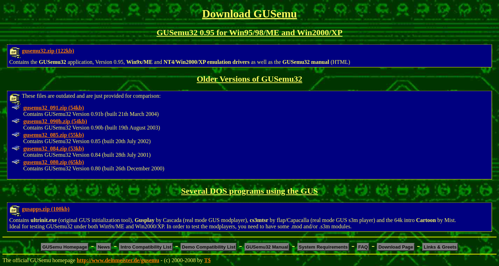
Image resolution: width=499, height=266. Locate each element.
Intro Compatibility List (145, 247)
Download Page (395, 247)
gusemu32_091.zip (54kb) (53, 108)
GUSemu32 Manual (267, 247)
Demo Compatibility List (209, 247)
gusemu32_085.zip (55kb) (53, 135)
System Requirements (323, 247)
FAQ (363, 247)
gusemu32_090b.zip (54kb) (55, 121)
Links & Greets (440, 247)
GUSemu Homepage (64, 247)
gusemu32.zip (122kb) (48, 51)
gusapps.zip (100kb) (45, 209)
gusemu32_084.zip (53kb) (53, 149)
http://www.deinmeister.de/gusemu (118, 260)
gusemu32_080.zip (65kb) (53, 162)
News (104, 247)
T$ (207, 260)
